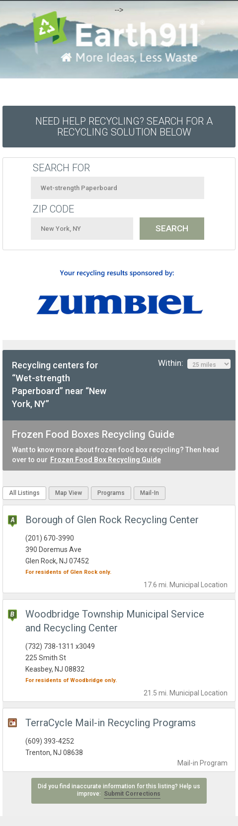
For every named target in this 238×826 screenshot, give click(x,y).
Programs (111, 492)
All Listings (24, 492)
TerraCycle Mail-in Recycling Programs (110, 723)
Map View (68, 492)
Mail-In (149, 492)
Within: (194, 363)
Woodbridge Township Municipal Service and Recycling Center (114, 621)
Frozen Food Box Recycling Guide (105, 460)
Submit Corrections (132, 793)
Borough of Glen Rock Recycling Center (112, 520)
